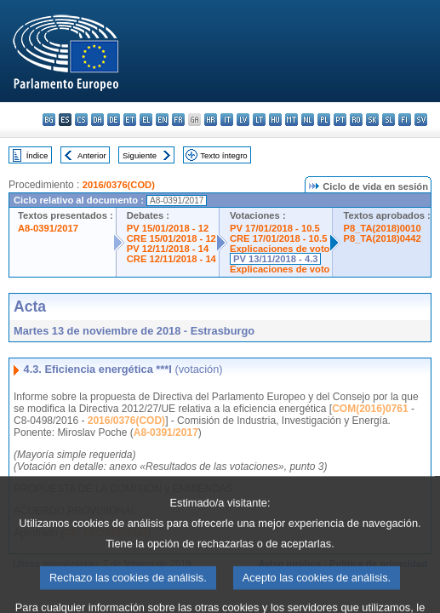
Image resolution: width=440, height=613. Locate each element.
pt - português (340, 119)
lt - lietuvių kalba (259, 119)
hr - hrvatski (210, 119)
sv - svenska (420, 119)
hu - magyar (275, 119)
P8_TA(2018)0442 (381, 238)
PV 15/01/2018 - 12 (168, 228)
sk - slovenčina (372, 119)
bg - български (49, 119)
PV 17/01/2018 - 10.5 (275, 228)
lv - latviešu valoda (243, 119)
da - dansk (97, 119)
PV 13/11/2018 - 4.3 (275, 259)
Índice (37, 155)
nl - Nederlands (307, 119)
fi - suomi (404, 119)
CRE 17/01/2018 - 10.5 (278, 238)
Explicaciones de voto (280, 248)
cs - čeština (81, 119)
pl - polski (323, 119)
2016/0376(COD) (119, 185)
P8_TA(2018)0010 (381, 228)
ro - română (356, 119)
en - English (162, 119)
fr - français (178, 119)
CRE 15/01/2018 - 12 (171, 238)
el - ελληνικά (146, 119)
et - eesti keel (129, 119)
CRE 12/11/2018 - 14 (171, 259)
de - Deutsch (113, 119)
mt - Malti (291, 119)
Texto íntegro (223, 155)
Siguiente (140, 155)
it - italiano (226, 119)
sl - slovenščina (388, 119)
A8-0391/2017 (48, 228)
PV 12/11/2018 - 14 (168, 248)
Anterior (91, 155)
